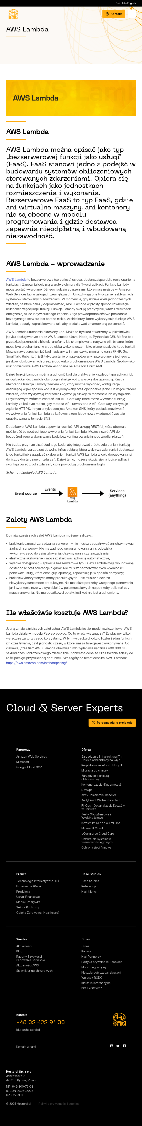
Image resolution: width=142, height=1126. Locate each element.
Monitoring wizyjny (93, 967)
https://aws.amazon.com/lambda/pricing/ (36, 663)
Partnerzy (23, 749)
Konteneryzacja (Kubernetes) (101, 784)
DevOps (86, 790)
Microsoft (22, 762)
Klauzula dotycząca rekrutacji (101, 972)
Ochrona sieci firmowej (96, 847)
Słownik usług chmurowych (34, 970)
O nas (85, 939)
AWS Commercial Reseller (98, 795)
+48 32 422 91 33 (40, 1022)
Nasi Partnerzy (91, 956)
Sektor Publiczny (27, 907)
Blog (19, 951)
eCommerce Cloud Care (97, 833)
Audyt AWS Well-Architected (100, 800)
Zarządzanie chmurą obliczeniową (95, 777)
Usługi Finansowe (28, 896)
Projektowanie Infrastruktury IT (102, 765)
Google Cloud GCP (29, 767)
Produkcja (23, 891)
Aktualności (24, 946)
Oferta (86, 749)
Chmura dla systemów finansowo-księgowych (97, 840)
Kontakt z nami (26, 1046)
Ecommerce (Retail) (29, 886)
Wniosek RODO (91, 977)
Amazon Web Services (31, 756)
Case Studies (91, 874)
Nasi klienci (89, 891)
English (126, 3)
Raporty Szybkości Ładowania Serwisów (30, 958)
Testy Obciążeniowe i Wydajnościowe (96, 816)
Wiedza (21, 939)
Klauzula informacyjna (96, 983)
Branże (21, 874)
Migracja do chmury (94, 770)
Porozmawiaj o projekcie (112, 722)
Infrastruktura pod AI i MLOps (100, 823)
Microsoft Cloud (92, 828)
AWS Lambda (16, 279)
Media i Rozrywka (28, 902)
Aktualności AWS (27, 965)
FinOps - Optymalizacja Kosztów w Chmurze (103, 807)
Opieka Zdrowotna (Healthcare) (37, 912)
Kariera (86, 951)
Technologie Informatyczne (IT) (37, 881)
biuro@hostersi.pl (28, 1029)
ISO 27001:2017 (91, 988)
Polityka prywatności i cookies (101, 962)
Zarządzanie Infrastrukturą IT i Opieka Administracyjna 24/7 (101, 758)
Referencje (89, 886)
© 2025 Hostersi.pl (18, 1103)
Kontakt (114, 14)
